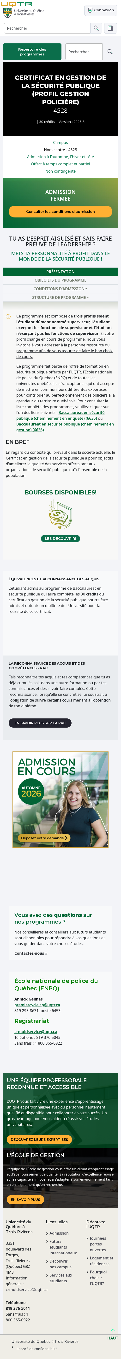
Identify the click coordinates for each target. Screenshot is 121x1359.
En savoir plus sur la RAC (40, 723)
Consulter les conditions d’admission (60, 211)
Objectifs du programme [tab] (60, 280)
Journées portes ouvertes (98, 1244)
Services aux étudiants (60, 1278)
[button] (110, 28)
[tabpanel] (60, 430)
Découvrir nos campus (60, 1264)
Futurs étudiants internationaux (62, 1247)
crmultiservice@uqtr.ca (35, 1031)
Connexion (100, 10)
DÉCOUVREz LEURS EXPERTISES (39, 1139)
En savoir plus (25, 1199)
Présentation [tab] (60, 271)
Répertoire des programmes (32, 51)
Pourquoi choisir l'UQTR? (98, 1277)
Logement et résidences (101, 1260)
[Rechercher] (47, 28)
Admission (59, 1233)
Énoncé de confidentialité (37, 1348)
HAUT (112, 1336)
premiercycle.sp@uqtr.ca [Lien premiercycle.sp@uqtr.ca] (37, 1004)
